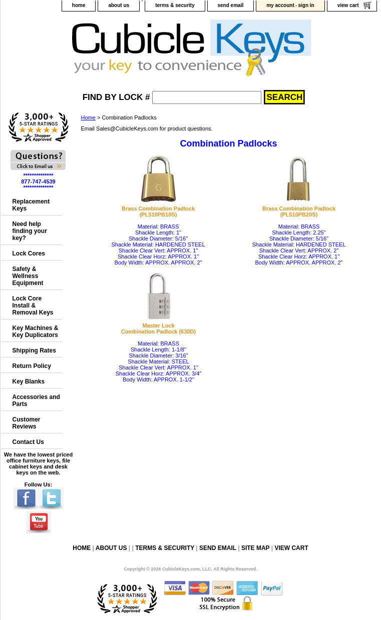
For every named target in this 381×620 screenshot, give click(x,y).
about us (118, 5)
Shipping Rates (34, 350)
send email (231, 5)
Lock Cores (29, 253)
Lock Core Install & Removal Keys (33, 305)
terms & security (174, 5)
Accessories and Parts (36, 401)
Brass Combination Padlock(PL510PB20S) (298, 212)
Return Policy (32, 366)
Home (88, 117)
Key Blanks (29, 381)
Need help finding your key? (30, 231)
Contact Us (28, 442)
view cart (348, 5)
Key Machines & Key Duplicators (36, 331)
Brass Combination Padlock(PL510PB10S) (158, 212)
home (79, 5)
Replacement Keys (31, 205)
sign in (306, 5)
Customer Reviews (27, 423)
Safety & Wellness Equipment (28, 276)
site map (255, 548)
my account (280, 5)
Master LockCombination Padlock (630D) (158, 328)
